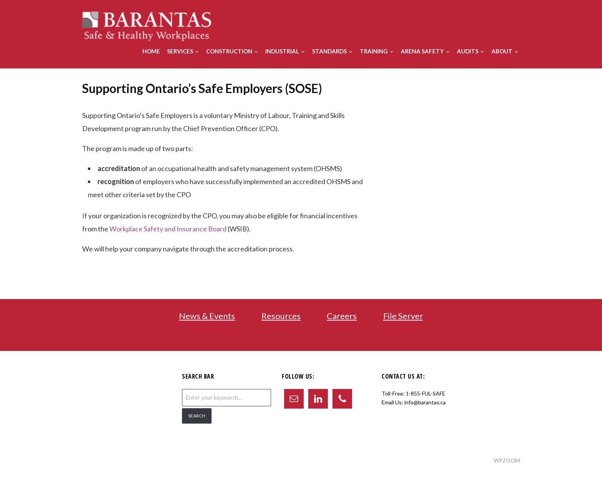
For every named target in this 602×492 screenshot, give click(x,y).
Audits (467, 51)
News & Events (207, 316)
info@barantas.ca (425, 402)
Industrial (282, 51)
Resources (281, 316)
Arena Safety (422, 51)
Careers (342, 316)
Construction (229, 51)
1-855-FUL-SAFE (425, 393)
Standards (329, 51)
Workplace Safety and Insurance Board (168, 228)
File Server (403, 316)
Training (374, 51)
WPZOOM (507, 460)
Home (151, 51)
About (502, 51)
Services (180, 51)
